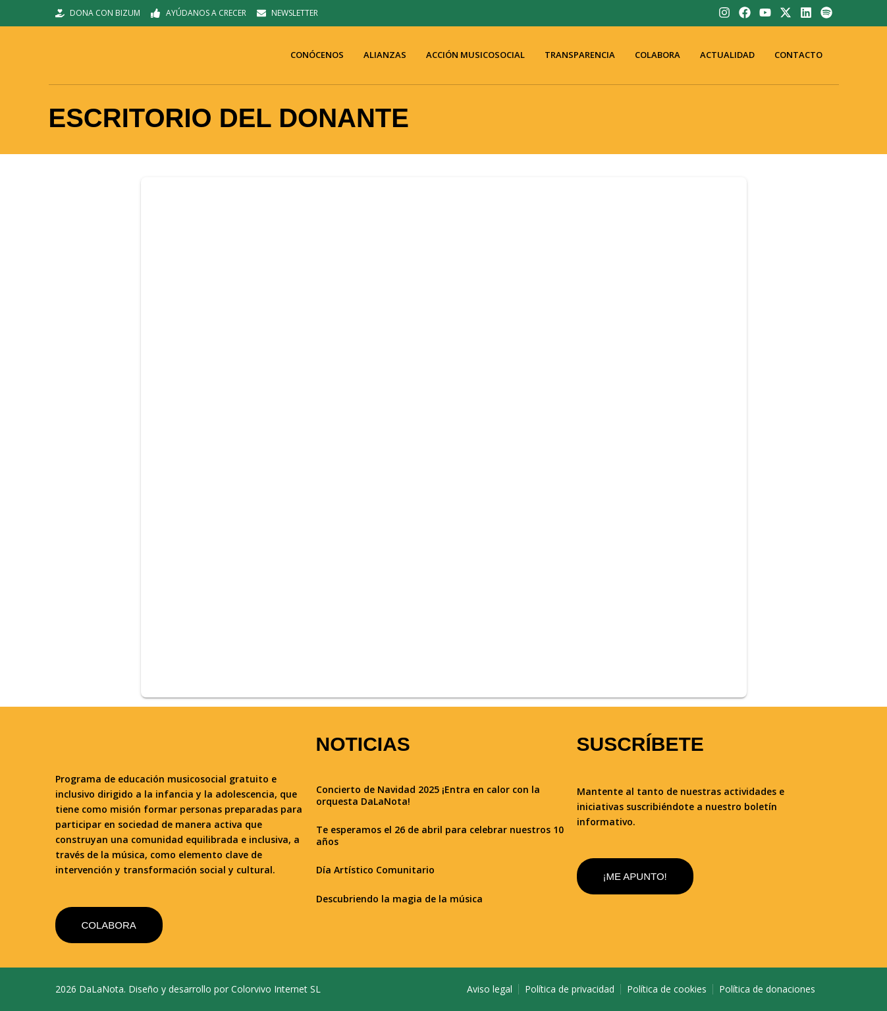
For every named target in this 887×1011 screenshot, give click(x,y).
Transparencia (580, 55)
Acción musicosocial (475, 55)
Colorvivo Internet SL (276, 989)
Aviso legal (489, 989)
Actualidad (727, 55)
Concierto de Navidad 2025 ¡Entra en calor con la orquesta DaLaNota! (428, 795)
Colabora (657, 55)
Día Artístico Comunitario (375, 869)
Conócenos (317, 55)
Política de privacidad (569, 989)
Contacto (798, 55)
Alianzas (384, 55)
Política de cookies (667, 989)
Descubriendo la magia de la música (399, 898)
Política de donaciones (767, 989)
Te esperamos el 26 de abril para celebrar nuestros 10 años (440, 835)
